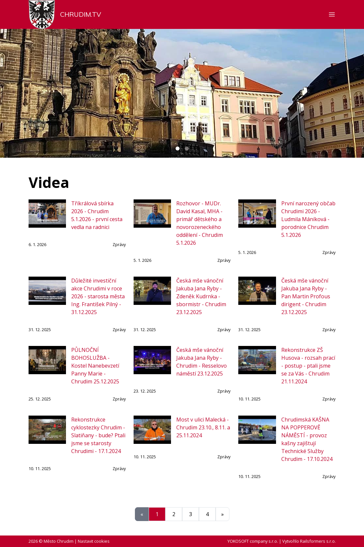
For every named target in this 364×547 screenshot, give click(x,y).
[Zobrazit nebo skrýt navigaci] (332, 14)
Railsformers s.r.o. (318, 541)
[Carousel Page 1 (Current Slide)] (178, 148)
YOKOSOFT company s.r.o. (252, 541)
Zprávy (119, 244)
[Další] (222, 514)
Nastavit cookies (94, 541)
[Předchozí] (142, 514)
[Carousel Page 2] (187, 148)
